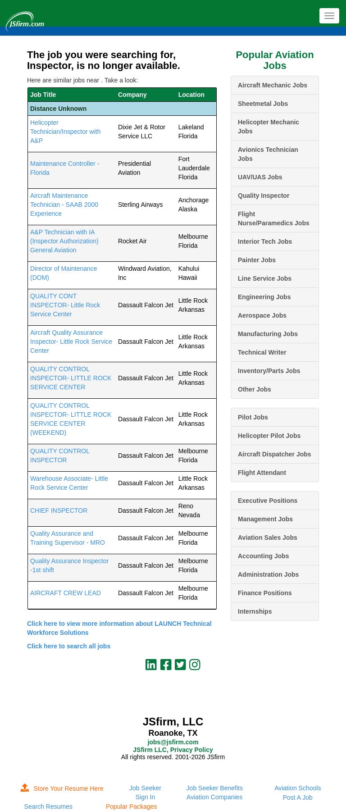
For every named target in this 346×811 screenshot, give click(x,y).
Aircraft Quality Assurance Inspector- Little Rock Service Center (71, 341)
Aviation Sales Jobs (267, 537)
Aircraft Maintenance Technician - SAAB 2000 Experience (64, 204)
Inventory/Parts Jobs (269, 370)
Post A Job (298, 797)
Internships (255, 611)
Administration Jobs (268, 574)
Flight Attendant (262, 472)
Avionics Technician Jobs (268, 154)
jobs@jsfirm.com (172, 742)
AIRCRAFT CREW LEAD (65, 593)
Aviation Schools (297, 788)
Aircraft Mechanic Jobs (272, 85)
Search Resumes (48, 806)
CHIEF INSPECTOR (58, 510)
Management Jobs (265, 519)
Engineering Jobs (264, 297)
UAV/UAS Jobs (260, 177)
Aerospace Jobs (262, 315)
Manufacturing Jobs (268, 333)
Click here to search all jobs (68, 646)
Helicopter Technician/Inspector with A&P (65, 131)
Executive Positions (267, 500)
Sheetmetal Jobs (263, 103)
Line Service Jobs (264, 278)
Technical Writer (262, 352)
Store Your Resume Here (62, 788)
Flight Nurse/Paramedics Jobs (274, 218)
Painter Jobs (257, 260)
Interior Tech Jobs (265, 241)
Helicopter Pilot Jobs (269, 435)
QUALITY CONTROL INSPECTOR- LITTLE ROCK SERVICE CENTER (70, 378)
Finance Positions (265, 593)
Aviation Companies (214, 797)
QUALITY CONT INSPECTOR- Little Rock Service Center (65, 305)
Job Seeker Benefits (215, 788)
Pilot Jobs (253, 417)
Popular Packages (131, 806)
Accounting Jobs (263, 556)
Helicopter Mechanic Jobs (268, 126)
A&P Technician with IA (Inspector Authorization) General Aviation (64, 241)
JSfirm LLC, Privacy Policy (173, 749)
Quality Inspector (263, 195)
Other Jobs (254, 389)
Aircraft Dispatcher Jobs (274, 454)
